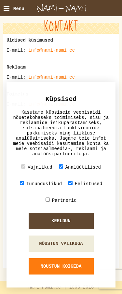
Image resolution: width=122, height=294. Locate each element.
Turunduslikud (41, 183)
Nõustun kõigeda (60, 266)
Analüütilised (80, 167)
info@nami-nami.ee (51, 50)
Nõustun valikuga (61, 243)
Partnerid (61, 200)
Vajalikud (36, 167)
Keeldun (61, 221)
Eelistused (85, 183)
